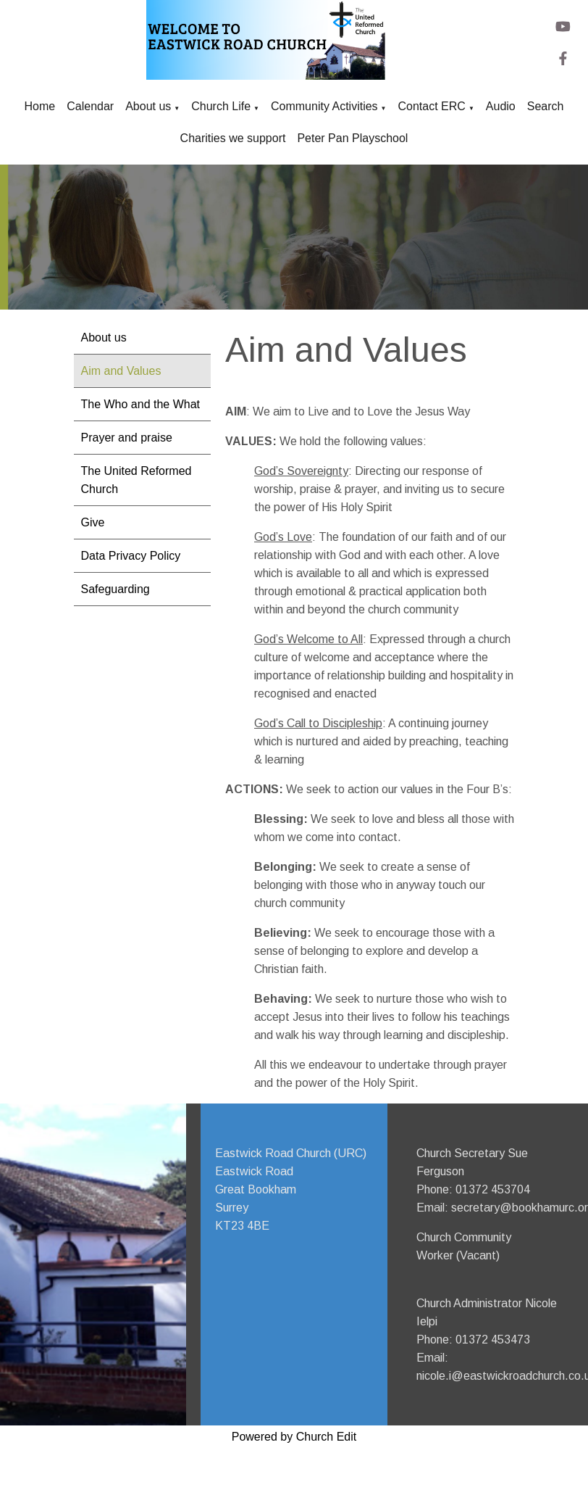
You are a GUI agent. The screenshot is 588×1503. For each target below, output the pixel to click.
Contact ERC (432, 106)
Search (545, 106)
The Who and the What (141, 404)
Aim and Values (121, 371)
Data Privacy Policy (131, 556)
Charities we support (233, 138)
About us (148, 106)
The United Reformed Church (136, 480)
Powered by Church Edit (294, 1436)
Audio (501, 106)
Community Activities (324, 106)
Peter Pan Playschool (352, 138)
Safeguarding (115, 589)
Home (40, 106)
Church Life (221, 106)
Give (93, 522)
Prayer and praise (126, 437)
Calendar (90, 106)
